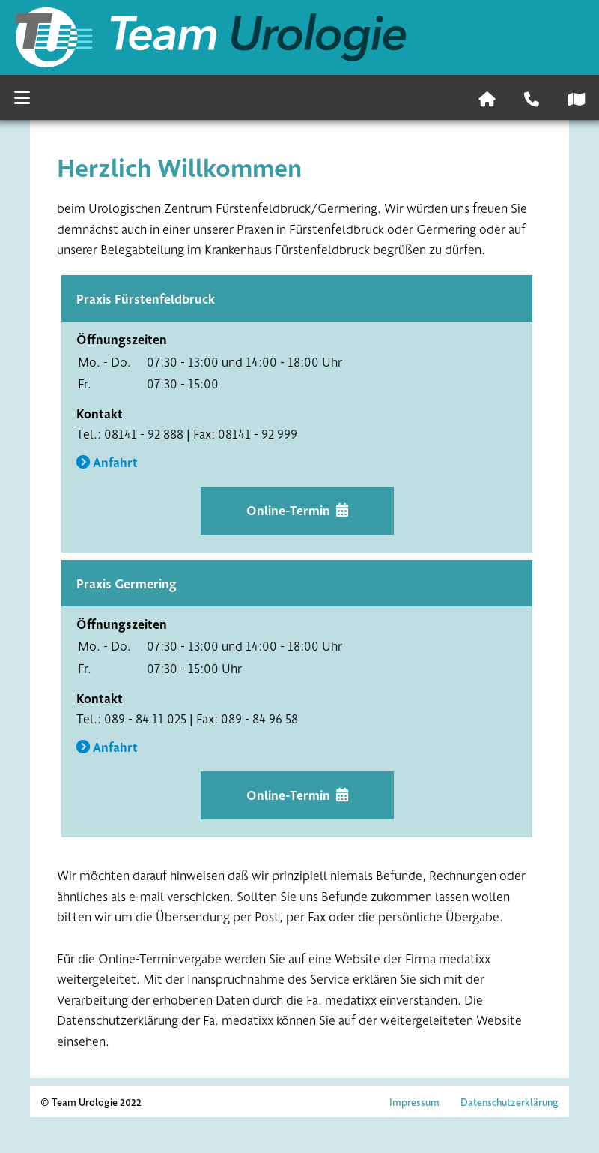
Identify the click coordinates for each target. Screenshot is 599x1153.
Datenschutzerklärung (509, 1102)
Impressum (414, 1102)
